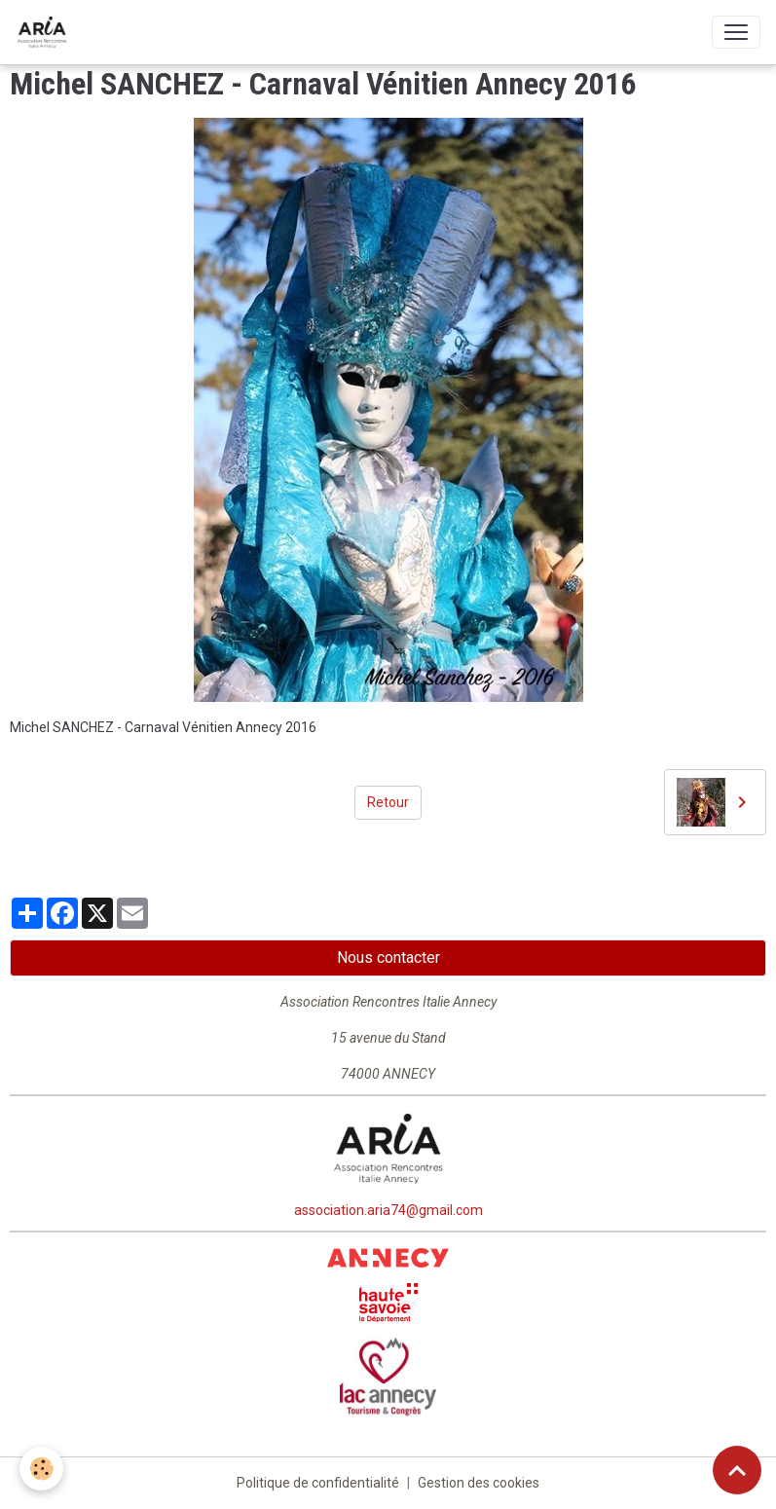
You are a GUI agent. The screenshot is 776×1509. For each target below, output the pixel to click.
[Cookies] (41, 1469)
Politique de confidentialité (318, 1483)
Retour (388, 802)
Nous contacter (388, 957)
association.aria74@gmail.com (388, 1210)
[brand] (46, 32)
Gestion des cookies (478, 1483)
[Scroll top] (737, 1470)
